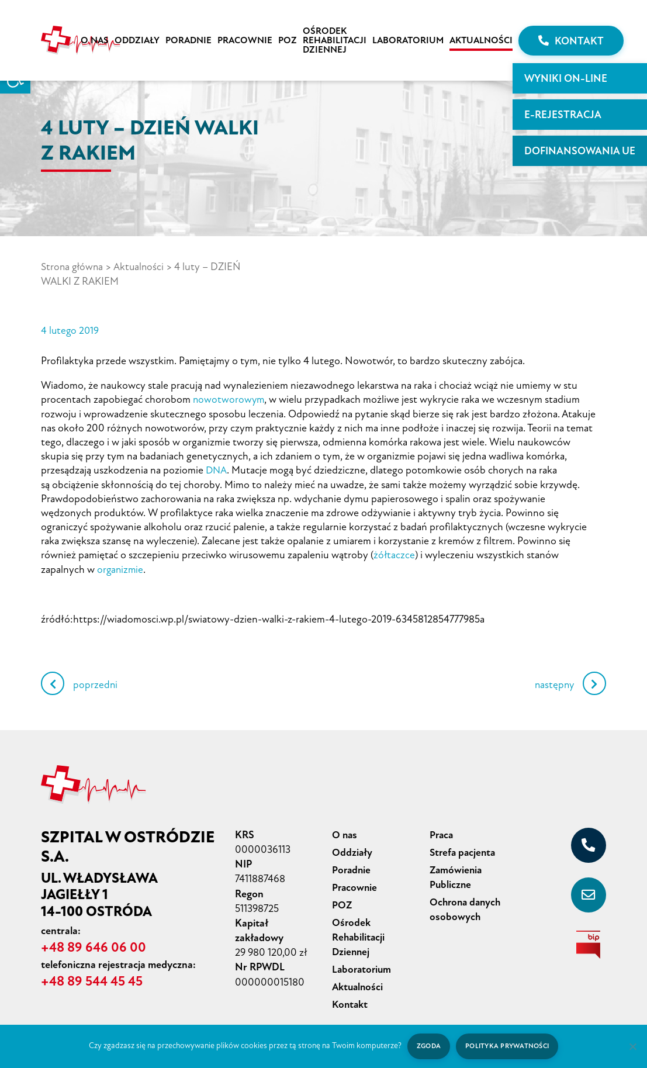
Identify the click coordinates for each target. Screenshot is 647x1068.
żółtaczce (394, 552)
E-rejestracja (562, 114)
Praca (442, 831)
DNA (217, 468)
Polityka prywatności (508, 1046)
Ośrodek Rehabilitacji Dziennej (334, 40)
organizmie (121, 566)
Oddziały (137, 40)
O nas (95, 40)
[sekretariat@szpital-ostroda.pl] (588, 891)
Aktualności (481, 40)
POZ (287, 40)
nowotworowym (229, 398)
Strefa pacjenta (464, 848)
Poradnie (188, 40)
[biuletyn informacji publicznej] (588, 941)
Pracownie (244, 40)
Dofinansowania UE (579, 150)
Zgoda (427, 1046)
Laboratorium (408, 40)
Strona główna (73, 266)
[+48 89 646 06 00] (588, 841)
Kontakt (571, 40)
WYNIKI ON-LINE (565, 78)
